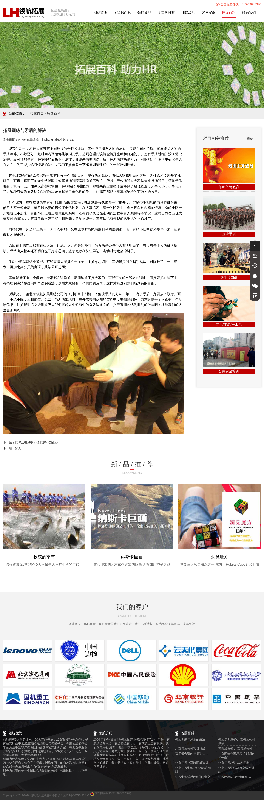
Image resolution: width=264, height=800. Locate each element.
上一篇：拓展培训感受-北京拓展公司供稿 (30, 443)
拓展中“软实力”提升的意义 (192, 777)
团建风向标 (122, 13)
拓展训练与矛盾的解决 (190, 739)
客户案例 (208, 13)
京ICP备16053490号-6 (76, 795)
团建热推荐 (166, 13)
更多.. (251, 138)
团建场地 (188, 13)
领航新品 (144, 13)
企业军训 (229, 234)
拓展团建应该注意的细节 (234, 777)
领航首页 (37, 113)
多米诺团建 (229, 277)
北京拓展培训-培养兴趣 (233, 763)
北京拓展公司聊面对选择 (191, 763)
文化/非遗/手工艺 (229, 324)
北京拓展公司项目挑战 (190, 748)
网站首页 (100, 13)
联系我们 (249, 13)
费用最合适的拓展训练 (190, 754)
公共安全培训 (229, 371)
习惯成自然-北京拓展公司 (235, 748)
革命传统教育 (229, 187)
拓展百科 (229, 13)
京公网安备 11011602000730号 (113, 793)
